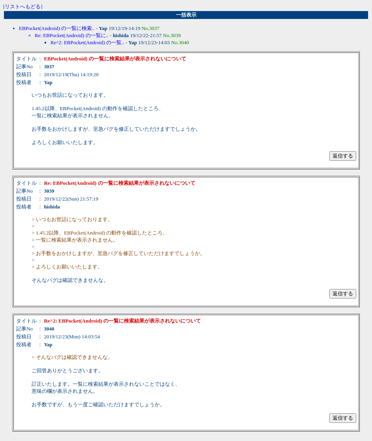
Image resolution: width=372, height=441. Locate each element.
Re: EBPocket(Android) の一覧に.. (71, 35)
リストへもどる (23, 6)
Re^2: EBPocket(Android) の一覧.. (87, 42)
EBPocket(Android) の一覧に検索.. (57, 28)
